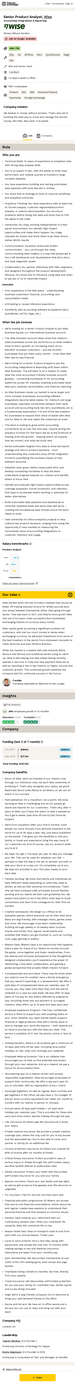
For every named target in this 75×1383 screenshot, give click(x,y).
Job (27, 135)
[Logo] (10, 4)
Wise (48, 17)
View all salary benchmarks (18, 583)
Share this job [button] (11, 1369)
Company (44, 135)
